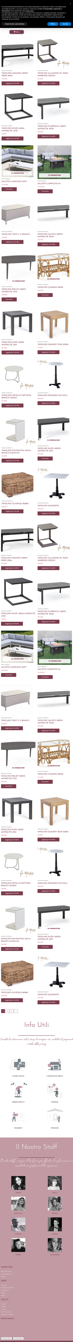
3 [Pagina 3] (11, 1011)
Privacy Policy (7, 1338)
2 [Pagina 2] (7, 1011)
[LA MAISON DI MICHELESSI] (36, 1328)
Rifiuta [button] (53, 24)
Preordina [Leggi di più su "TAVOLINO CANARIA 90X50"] (45, 295)
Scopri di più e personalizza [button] (14, 24)
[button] (70, 3)
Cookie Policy (19, 1338)
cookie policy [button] (29, 11)
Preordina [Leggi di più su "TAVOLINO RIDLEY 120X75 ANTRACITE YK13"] (9, 299)
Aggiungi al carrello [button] (12, 83)
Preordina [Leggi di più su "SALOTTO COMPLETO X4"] (45, 191)
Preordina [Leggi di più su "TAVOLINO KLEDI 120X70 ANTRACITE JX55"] (45, 458)
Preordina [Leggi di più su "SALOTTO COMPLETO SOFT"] (9, 189)
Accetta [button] (65, 24)
